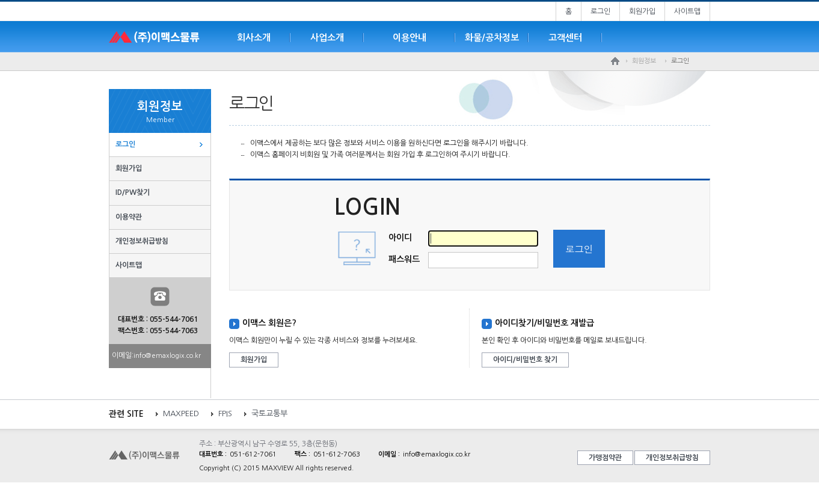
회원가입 (642, 11)
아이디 (400, 237)
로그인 (600, 11)
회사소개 (254, 37)
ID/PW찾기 (132, 192)
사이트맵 (687, 11)
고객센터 (565, 37)
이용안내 (409, 37)
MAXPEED (181, 413)
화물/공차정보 (492, 37)
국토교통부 (269, 413)
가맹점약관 (605, 457)
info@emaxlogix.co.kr (167, 355)
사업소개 (327, 37)
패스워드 (404, 259)
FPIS (225, 413)
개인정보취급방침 (141, 241)
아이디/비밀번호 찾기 (525, 359)
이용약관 (128, 217)
